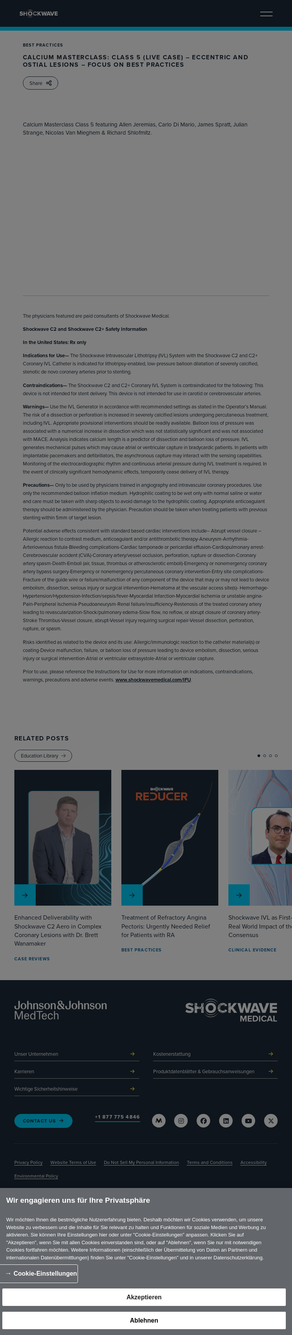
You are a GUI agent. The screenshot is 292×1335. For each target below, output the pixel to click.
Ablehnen (144, 1320)
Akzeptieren (144, 1297)
